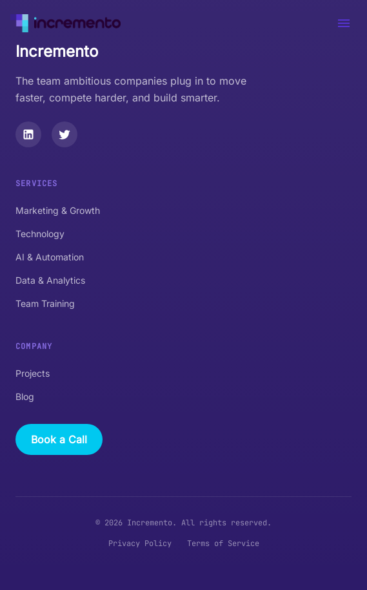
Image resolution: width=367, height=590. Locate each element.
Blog (24, 396)
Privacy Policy (140, 543)
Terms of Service (223, 543)
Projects (32, 373)
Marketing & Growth (57, 210)
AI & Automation (49, 256)
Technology (39, 233)
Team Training (45, 303)
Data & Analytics (50, 280)
